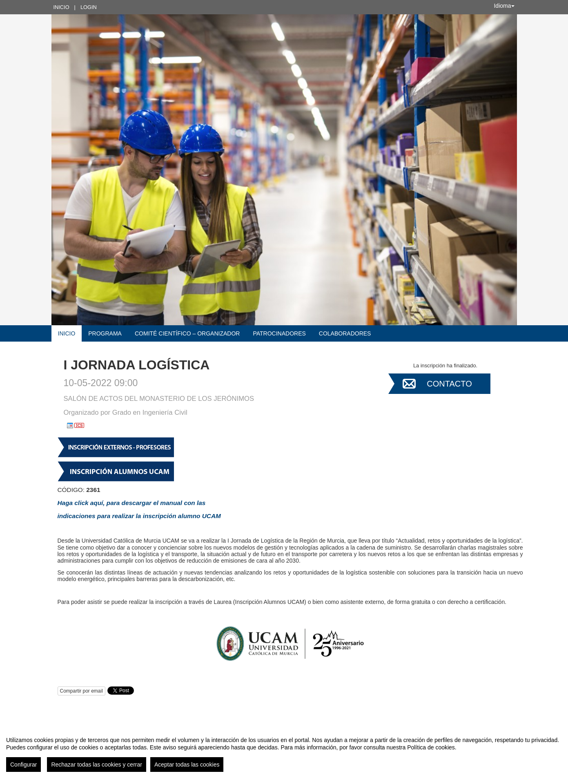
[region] (284, 751)
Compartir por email (81, 691)
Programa (105, 333)
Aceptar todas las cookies (187, 764)
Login (88, 7)
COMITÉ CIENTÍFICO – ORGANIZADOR (187, 333)
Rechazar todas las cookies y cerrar (96, 764)
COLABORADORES (345, 333)
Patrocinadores (279, 333)
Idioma (504, 5)
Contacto (449, 383)
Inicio (61, 7)
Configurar (23, 764)
